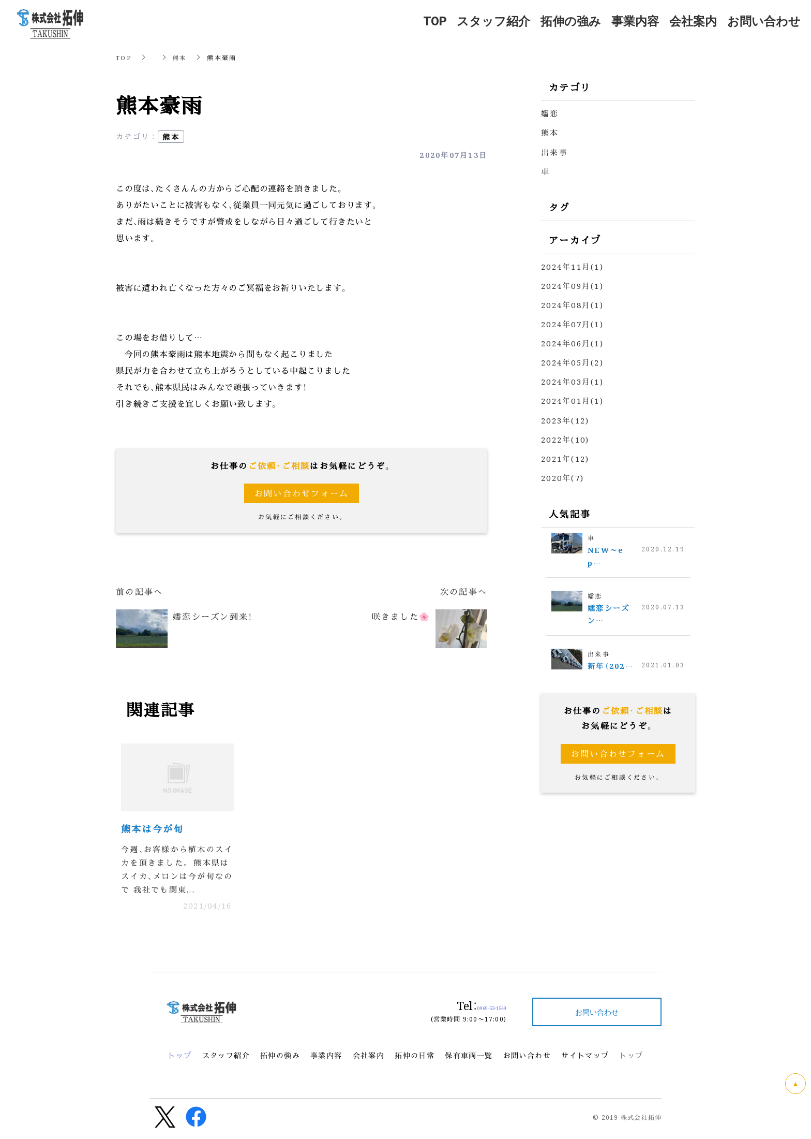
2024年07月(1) (572, 323)
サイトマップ (585, 1059)
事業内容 (326, 1059)
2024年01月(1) (572, 400)
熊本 (180, 57)
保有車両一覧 (468, 1059)
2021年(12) (565, 457)
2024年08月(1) (572, 304)
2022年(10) (565, 438)
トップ (179, 1059)
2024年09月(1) (572, 285)
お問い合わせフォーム (301, 493)
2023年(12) (565, 419)
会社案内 (369, 1059)
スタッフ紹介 (226, 1059)
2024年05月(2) (572, 361)
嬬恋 (550, 113)
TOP (124, 57)
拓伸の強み (280, 1059)
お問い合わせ (527, 1059)
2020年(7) (562, 476)
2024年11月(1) (572, 265)
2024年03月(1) (572, 380)
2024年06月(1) (572, 342)
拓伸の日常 (414, 1059)
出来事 (554, 151)
